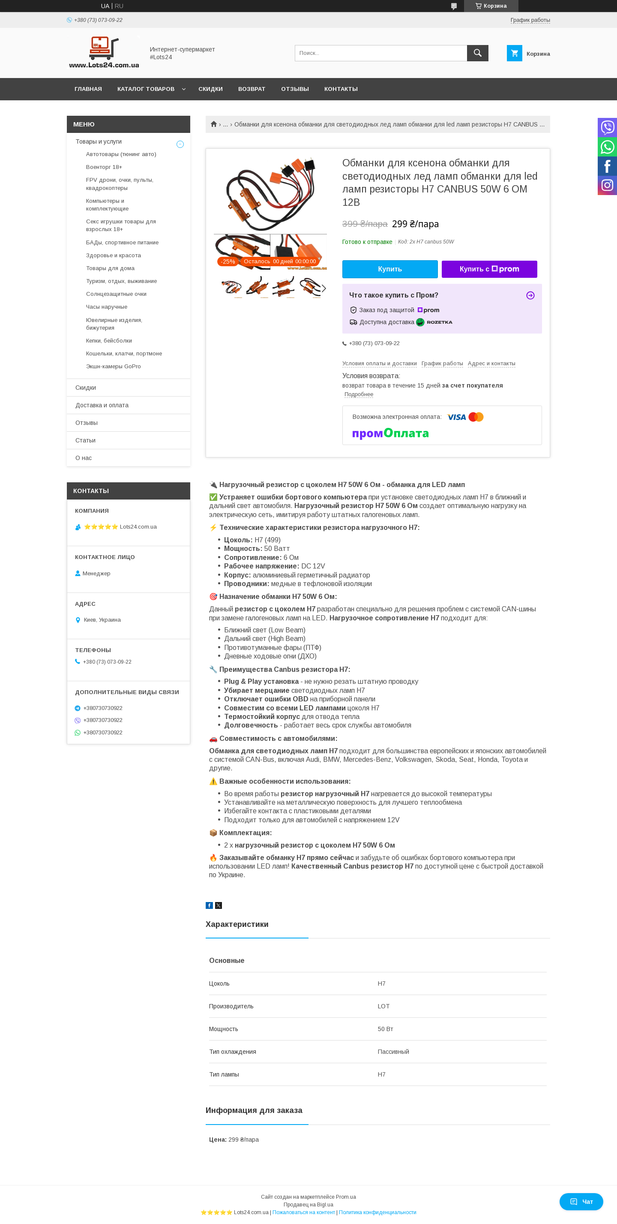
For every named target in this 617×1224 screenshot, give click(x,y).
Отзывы (295, 89)
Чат (581, 1202)
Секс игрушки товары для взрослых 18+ (121, 225)
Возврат (252, 89)
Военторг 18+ (104, 167)
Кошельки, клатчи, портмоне (124, 353)
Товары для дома (110, 268)
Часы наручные (106, 307)
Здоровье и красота (113, 255)
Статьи (85, 440)
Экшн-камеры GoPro (113, 366)
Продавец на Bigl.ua (308, 1205)
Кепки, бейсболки (109, 340)
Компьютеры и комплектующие (107, 205)
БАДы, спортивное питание (122, 242)
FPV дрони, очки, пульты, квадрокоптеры (119, 184)
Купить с (489, 269)
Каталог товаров (145, 89)
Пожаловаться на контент (304, 1212)
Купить (390, 269)
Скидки (210, 89)
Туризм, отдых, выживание (121, 281)
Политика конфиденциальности (377, 1212)
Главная (88, 89)
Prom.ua (346, 1197)
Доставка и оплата (102, 405)
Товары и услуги (98, 141)
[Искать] (477, 53)
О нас (83, 457)
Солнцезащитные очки (116, 294)
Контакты (341, 89)
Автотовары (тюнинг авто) (121, 154)
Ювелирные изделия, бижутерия (114, 324)
